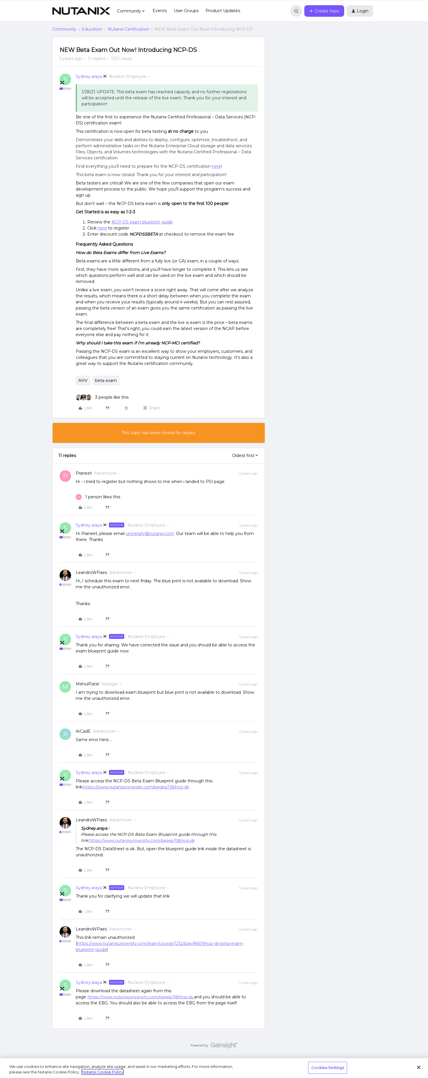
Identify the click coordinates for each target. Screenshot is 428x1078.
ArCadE (83, 731)
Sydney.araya (89, 76)
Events (160, 10)
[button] (324, 11)
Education (92, 29)
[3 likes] (102, 397)
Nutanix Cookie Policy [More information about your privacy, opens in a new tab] (102, 1072)
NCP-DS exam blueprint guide (142, 222)
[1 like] (98, 497)
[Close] (418, 1067)
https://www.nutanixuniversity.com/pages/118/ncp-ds (136, 787)
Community (64, 29)
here (216, 166)
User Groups (186, 10)
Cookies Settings (327, 1067)
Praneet (84, 473)
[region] (214, 1068)
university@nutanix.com (150, 533)
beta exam (106, 380)
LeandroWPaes (91, 572)
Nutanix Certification (128, 29)
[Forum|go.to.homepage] (81, 11)
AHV (83, 380)
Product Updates (222, 10)
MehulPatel (87, 684)
